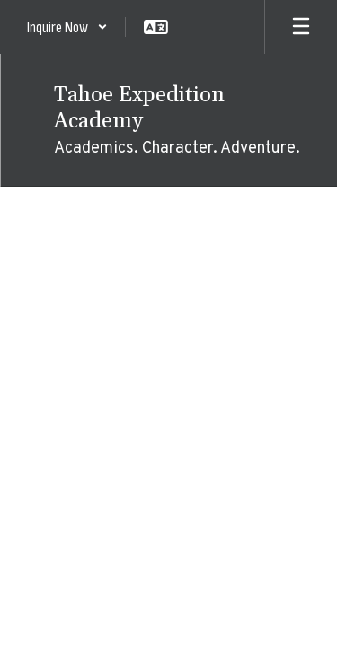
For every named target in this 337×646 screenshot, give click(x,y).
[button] (67, 27)
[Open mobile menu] (301, 27)
